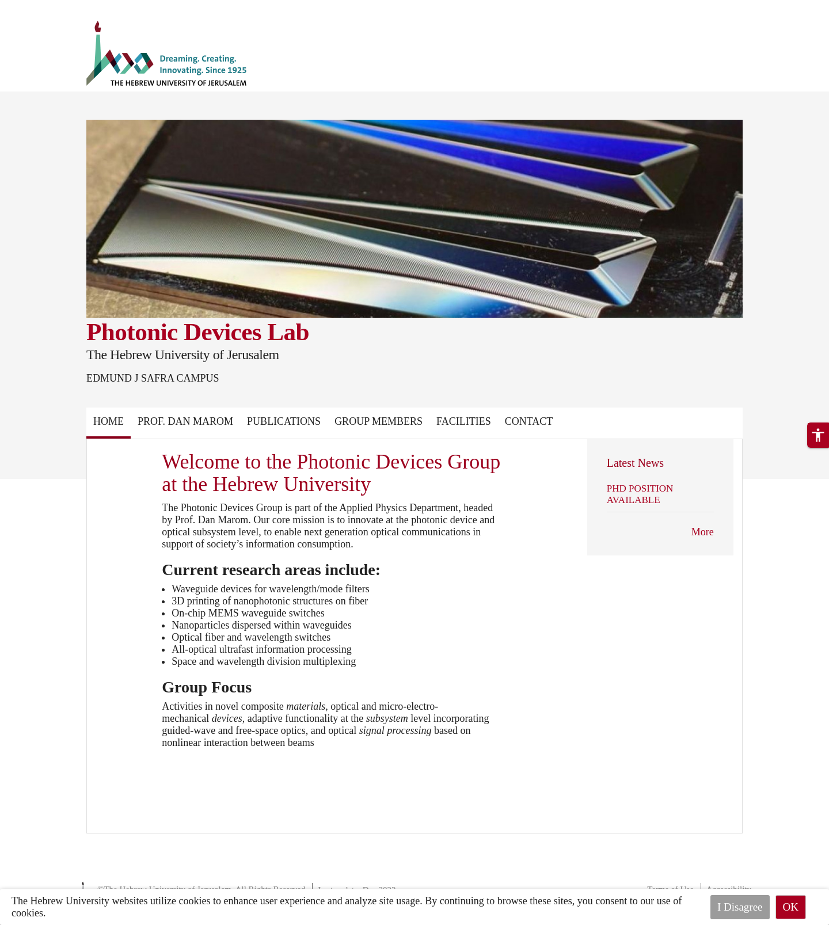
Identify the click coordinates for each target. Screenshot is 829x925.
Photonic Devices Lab (197, 331)
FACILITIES (463, 421)
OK (790, 907)
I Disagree (740, 907)
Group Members (378, 421)
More (702, 532)
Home (108, 421)
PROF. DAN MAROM (185, 421)
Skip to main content (43, 7)
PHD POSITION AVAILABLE (640, 494)
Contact (529, 421)
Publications (284, 421)
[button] (818, 435)
